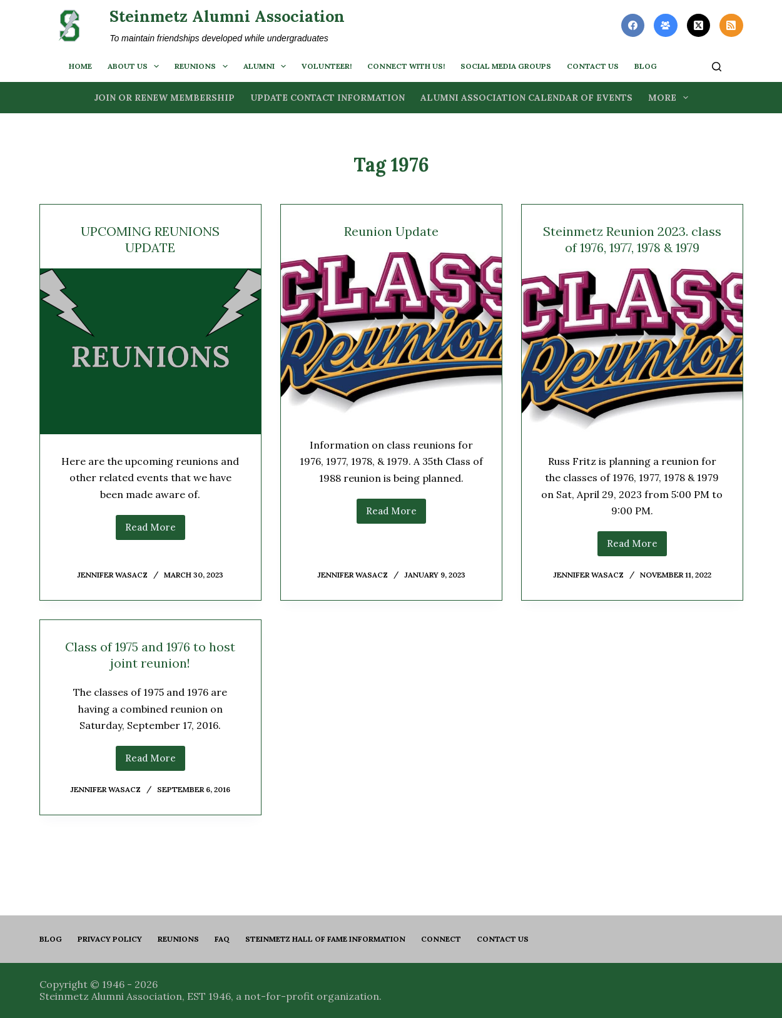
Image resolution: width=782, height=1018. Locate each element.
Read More (155, 530)
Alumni (267, 66)
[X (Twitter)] (699, 26)
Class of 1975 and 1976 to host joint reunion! (150, 655)
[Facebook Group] (666, 26)
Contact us (593, 66)
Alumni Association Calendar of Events (526, 97)
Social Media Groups (505, 66)
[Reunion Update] (391, 335)
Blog (50, 939)
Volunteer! (327, 66)
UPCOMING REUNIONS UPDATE (150, 239)
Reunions (203, 66)
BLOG (645, 66)
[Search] (716, 66)
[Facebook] (633, 26)
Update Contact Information (327, 97)
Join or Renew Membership (164, 97)
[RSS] (731, 26)
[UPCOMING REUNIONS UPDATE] (150, 351)
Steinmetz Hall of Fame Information (325, 939)
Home (80, 66)
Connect (441, 939)
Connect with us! (406, 66)
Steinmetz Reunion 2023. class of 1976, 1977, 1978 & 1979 (632, 239)
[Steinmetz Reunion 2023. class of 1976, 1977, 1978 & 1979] (632, 351)
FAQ (222, 939)
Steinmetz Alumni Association (227, 16)
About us (136, 66)
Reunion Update (391, 231)
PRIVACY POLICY (110, 939)
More (670, 97)
